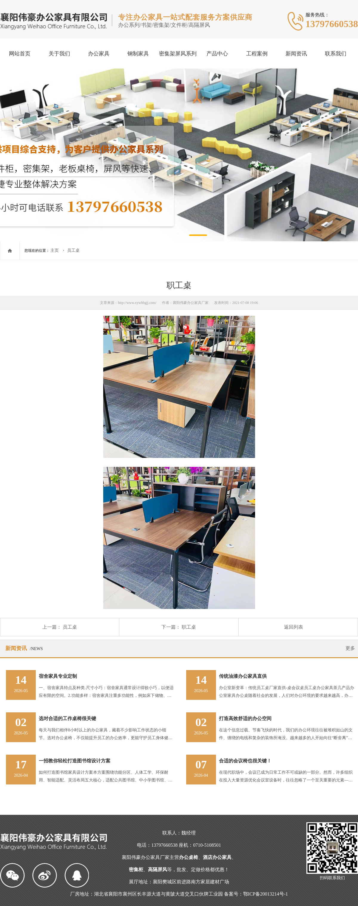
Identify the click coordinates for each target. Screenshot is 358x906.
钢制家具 (138, 54)
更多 (350, 648)
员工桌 (73, 250)
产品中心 (217, 54)
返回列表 (293, 627)
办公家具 (98, 54)
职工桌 (189, 627)
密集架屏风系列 (178, 54)
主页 (55, 250)
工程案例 (257, 54)
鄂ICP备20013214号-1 (265, 893)
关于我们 (59, 54)
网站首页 (19, 54)
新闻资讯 (296, 54)
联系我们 (335, 54)
